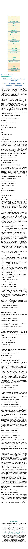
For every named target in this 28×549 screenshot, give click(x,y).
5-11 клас (14, 43)
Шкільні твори (14, 19)
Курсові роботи (14, 521)
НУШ (14, 66)
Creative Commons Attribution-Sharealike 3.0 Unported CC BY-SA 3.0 (14, 532)
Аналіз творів (14, 32)
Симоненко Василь (6, 76)
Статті (14, 23)
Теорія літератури (14, 34)
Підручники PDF (14, 50)
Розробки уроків (14, 28)
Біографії (14, 46)
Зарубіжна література (14, 63)
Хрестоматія (14, 30)
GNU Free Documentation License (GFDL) (16, 533)
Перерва (14, 57)
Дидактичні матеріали (14, 41)
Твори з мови (14, 48)
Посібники (14, 39)
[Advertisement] (14, 7)
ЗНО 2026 (14, 25)
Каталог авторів (14, 16)
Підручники (14, 37)
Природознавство (14, 68)
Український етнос (14, 54)
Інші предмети (14, 70)
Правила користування (14, 61)
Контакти (14, 59)
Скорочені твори (14, 21)
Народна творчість (14, 52)
